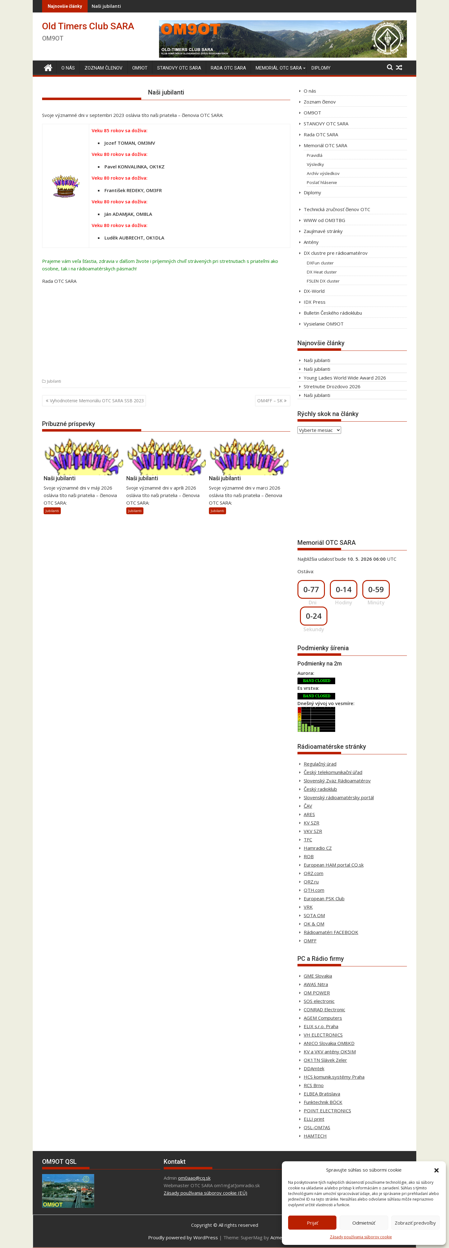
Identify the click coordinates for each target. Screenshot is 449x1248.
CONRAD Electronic (324, 1009)
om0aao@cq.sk (194, 1178)
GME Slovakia (318, 976)
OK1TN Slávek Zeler (325, 1060)
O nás (68, 68)
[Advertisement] (166, 333)
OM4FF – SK (269, 401)
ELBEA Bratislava (322, 1094)
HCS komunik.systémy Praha (334, 1077)
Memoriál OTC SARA (279, 68)
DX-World (314, 291)
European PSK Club (324, 898)
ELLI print (314, 1119)
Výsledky (315, 164)
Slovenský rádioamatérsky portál (339, 797)
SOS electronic (319, 1001)
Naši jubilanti (181, 6)
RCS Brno (314, 1085)
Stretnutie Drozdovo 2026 (332, 386)
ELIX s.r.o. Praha (321, 1026)
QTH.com (314, 890)
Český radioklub (320, 789)
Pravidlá (314, 155)
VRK (308, 907)
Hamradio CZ (318, 848)
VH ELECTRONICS (323, 1035)
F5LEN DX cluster (323, 281)
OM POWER (317, 992)
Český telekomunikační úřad (333, 772)
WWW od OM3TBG (324, 220)
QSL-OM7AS (317, 1127)
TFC (308, 839)
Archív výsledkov (323, 173)
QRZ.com (313, 873)
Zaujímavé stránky (323, 231)
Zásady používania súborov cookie (361, 1237)
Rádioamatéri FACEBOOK (331, 932)
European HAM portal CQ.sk (334, 865)
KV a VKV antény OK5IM (330, 1051)
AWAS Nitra (316, 984)
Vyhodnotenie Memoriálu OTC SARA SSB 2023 (97, 401)
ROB (309, 856)
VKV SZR (313, 831)
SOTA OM (314, 915)
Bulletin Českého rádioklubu (333, 313)
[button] (436, 1170)
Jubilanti (54, 381)
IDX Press (315, 302)
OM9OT (139, 68)
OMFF (310, 940)
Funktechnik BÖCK (323, 1102)
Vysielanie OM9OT (324, 324)
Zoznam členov (103, 68)
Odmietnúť (363, 1223)
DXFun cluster (320, 263)
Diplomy (321, 68)
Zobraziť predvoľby (415, 1223)
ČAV (308, 806)
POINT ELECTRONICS (327, 1110)
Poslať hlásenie (322, 182)
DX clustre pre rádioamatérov (336, 253)
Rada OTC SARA (228, 68)
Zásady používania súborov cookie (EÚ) (205, 1193)
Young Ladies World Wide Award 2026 (345, 378)
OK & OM (314, 924)
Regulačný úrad (320, 764)
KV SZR (311, 823)
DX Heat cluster (322, 272)
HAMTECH (315, 1136)
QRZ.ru (311, 881)
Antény (311, 242)
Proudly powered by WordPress (183, 1237)
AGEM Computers (323, 1018)
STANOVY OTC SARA (179, 68)
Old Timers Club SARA (88, 26)
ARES (309, 814)
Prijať (312, 1223)
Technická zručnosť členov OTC (337, 209)
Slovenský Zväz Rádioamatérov (337, 780)
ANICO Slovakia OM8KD (329, 1043)
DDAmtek (314, 1068)
